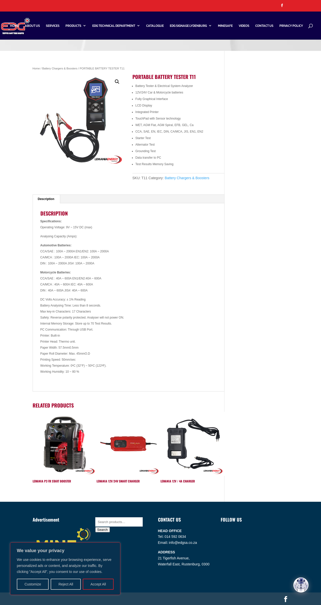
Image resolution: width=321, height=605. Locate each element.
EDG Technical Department (113, 26)
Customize (33, 584)
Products (73, 26)
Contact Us (264, 26)
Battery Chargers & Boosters (59, 68)
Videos (244, 26)
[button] (117, 81)
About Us (32, 26)
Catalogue (155, 26)
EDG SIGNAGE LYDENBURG (188, 26)
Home (14, 26)
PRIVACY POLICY (291, 26)
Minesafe (225, 26)
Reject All (65, 584)
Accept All (98, 584)
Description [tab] (46, 199)
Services (52, 26)
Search (102, 530)
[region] (65, 568)
